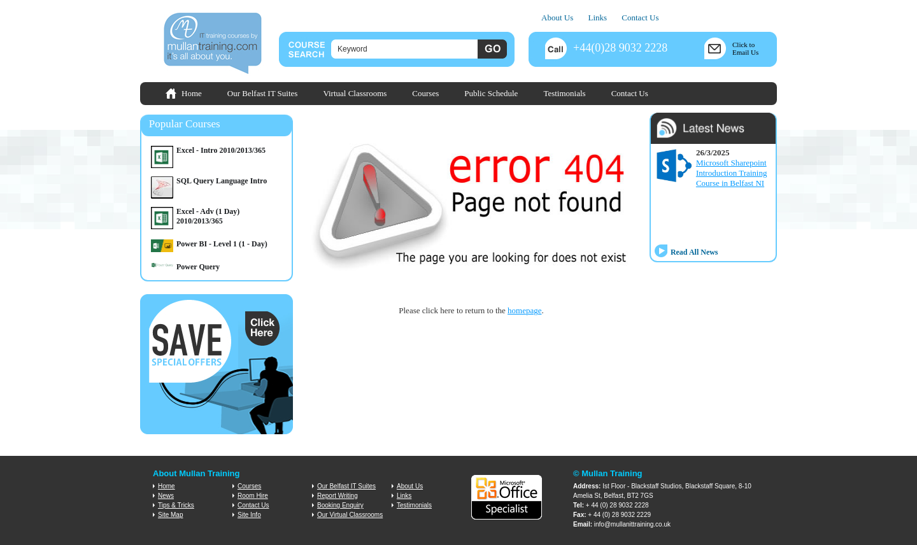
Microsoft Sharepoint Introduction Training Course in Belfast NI (731, 173)
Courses (425, 93)
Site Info (249, 514)
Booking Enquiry (340, 505)
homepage (524, 310)
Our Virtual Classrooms (350, 514)
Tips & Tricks (176, 505)
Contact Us (640, 17)
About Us (557, 17)
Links (597, 17)
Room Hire (253, 495)
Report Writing (337, 495)
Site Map (170, 514)
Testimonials (564, 93)
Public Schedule (491, 93)
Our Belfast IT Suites (262, 93)
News (166, 495)
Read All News (694, 252)
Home (191, 93)
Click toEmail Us (745, 48)
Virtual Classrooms (355, 93)
